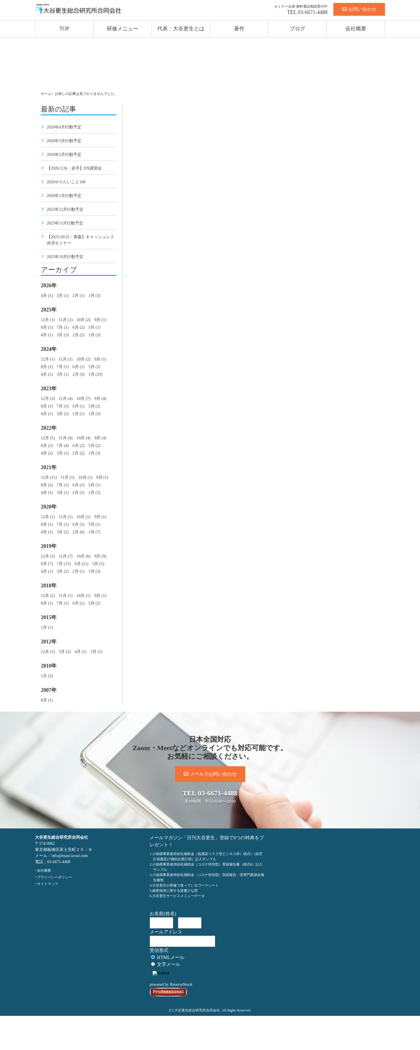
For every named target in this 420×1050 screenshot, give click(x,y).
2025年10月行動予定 (65, 257)
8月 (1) (47, 327)
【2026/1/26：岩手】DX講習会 (74, 168)
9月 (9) (100, 556)
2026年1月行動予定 (64, 196)
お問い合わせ (359, 9)
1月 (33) (95, 374)
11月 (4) (65, 398)
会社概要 (355, 29)
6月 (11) (81, 564)
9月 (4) (100, 398)
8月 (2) (47, 445)
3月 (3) (63, 335)
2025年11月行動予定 (65, 223)
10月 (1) (85, 477)
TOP (64, 29)
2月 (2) (79, 335)
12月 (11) (49, 477)
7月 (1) (63, 327)
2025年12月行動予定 (65, 209)
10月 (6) (83, 556)
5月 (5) (98, 564)
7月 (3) (63, 406)
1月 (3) (94, 295)
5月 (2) (94, 367)
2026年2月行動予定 (64, 154)
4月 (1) (47, 295)
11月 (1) (65, 320)
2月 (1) (79, 295)
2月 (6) (79, 532)
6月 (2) (79, 327)
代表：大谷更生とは (180, 29)
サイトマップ (47, 884)
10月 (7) (83, 398)
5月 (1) (94, 327)
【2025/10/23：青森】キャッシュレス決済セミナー (80, 240)
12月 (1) (48, 320)
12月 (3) (48, 398)
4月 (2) (47, 453)
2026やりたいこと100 (66, 182)
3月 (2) (63, 414)
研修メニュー (122, 29)
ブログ (297, 29)
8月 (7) (47, 564)
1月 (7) (94, 532)
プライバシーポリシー (54, 877)
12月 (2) (48, 595)
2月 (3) (79, 374)
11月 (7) (65, 556)
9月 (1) (100, 320)
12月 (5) (48, 438)
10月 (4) (83, 438)
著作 (239, 29)
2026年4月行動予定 (64, 127)
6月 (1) (79, 367)
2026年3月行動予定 (64, 141)
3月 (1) (63, 295)
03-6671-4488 (313, 12)
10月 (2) (83, 320)
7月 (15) (64, 564)
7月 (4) (63, 445)
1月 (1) (47, 627)
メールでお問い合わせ (210, 774)
